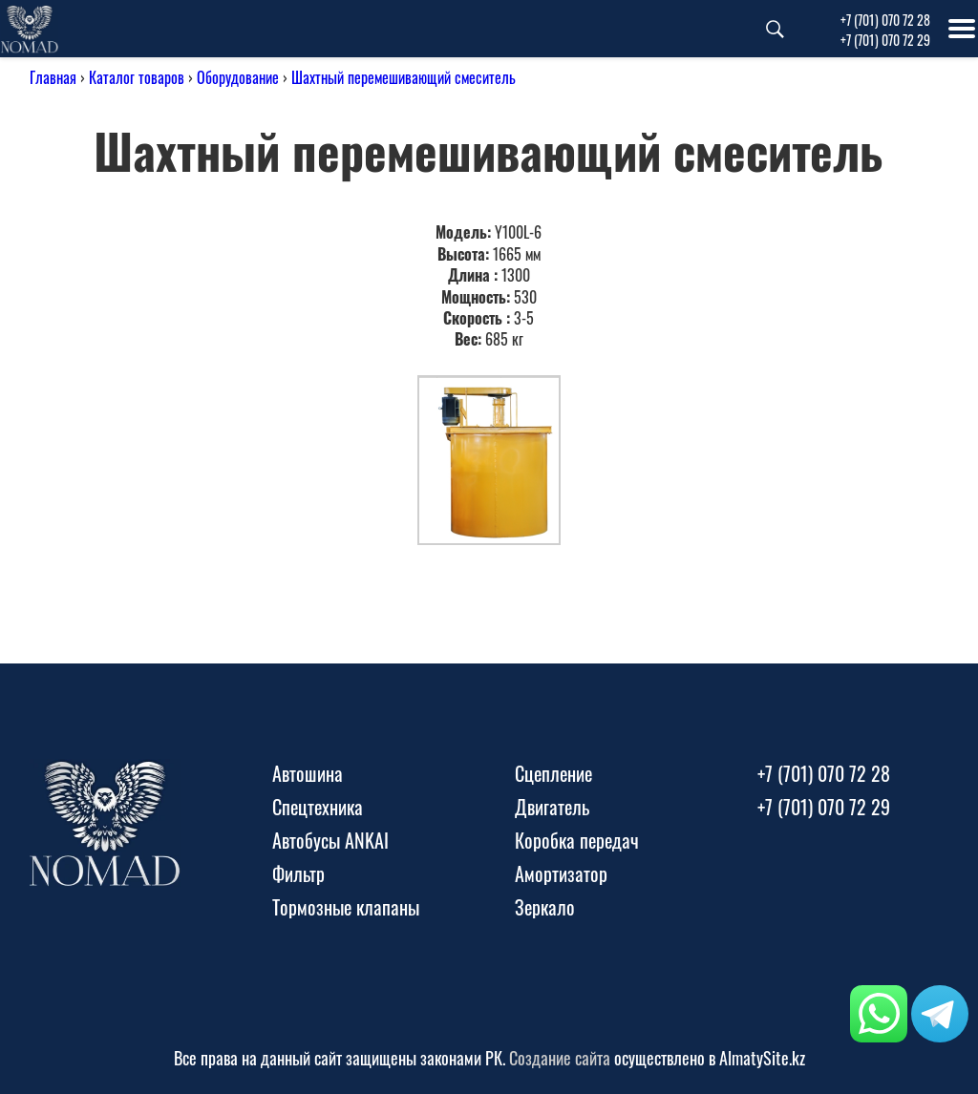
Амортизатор (561, 873)
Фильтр (298, 873)
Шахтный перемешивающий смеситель (403, 77)
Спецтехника (317, 806)
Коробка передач (577, 840)
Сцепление (553, 773)
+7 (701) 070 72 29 (885, 40)
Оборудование (238, 77)
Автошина (307, 773)
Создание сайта (559, 1057)
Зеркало (545, 907)
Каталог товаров (136, 77)
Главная (53, 77)
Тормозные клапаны (345, 907)
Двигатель (552, 806)
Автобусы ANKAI (330, 840)
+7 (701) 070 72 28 (885, 20)
